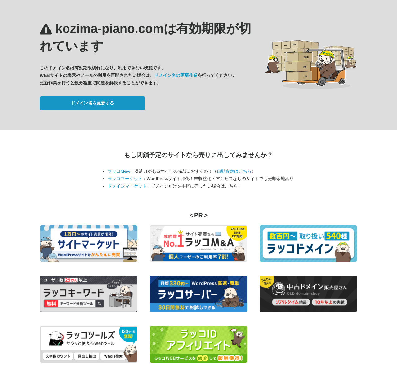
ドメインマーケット (127, 185)
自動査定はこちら (234, 171)
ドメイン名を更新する (92, 102)
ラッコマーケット (125, 178)
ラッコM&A (119, 171)
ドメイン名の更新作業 (176, 75)
